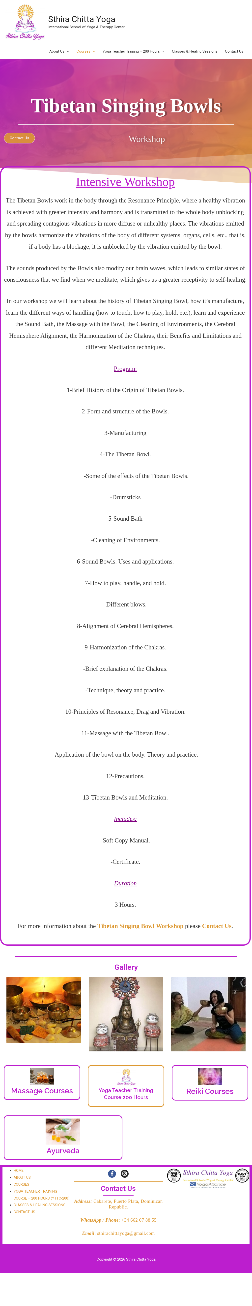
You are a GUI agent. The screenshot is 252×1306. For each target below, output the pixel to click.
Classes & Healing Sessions (195, 51)
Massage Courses (42, 1091)
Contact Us (234, 51)
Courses (83, 51)
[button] (47, 138)
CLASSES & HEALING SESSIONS (40, 1212)
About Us (56, 51)
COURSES (21, 1184)
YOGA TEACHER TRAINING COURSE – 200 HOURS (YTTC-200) (38, 1198)
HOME (19, 1171)
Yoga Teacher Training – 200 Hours (131, 51)
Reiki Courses (209, 1091)
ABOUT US (22, 1177)
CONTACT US (25, 1219)
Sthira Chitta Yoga (83, 19)
